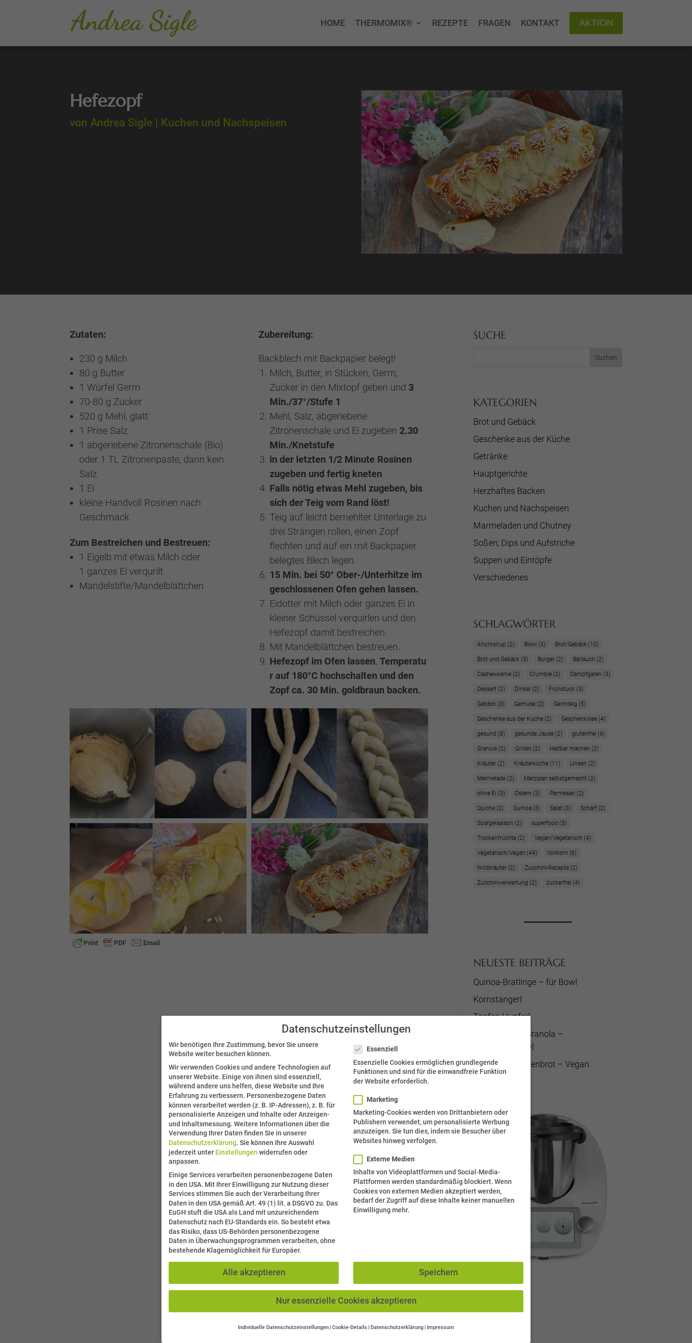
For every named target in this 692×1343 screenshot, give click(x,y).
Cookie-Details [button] (349, 1327)
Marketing (379, 1099)
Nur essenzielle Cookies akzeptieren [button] (346, 1301)
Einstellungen (236, 1152)
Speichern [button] (438, 1272)
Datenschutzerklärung (202, 1142)
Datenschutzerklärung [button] (397, 1327)
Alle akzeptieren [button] (253, 1272)
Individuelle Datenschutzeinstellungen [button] (283, 1327)
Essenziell (379, 1049)
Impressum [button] (440, 1327)
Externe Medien (388, 1159)
